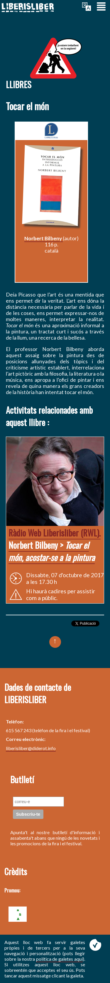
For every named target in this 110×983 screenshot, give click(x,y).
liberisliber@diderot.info (31, 748)
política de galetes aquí (59, 959)
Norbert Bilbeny (43, 238)
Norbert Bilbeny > (55, 545)
